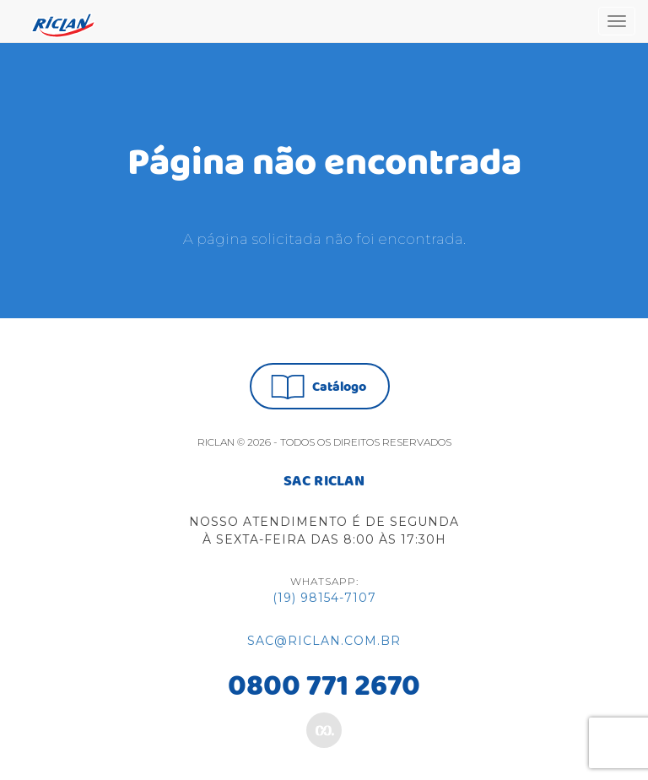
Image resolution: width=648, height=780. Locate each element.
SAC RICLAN (324, 482)
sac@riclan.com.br (324, 640)
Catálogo (318, 387)
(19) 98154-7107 (324, 597)
